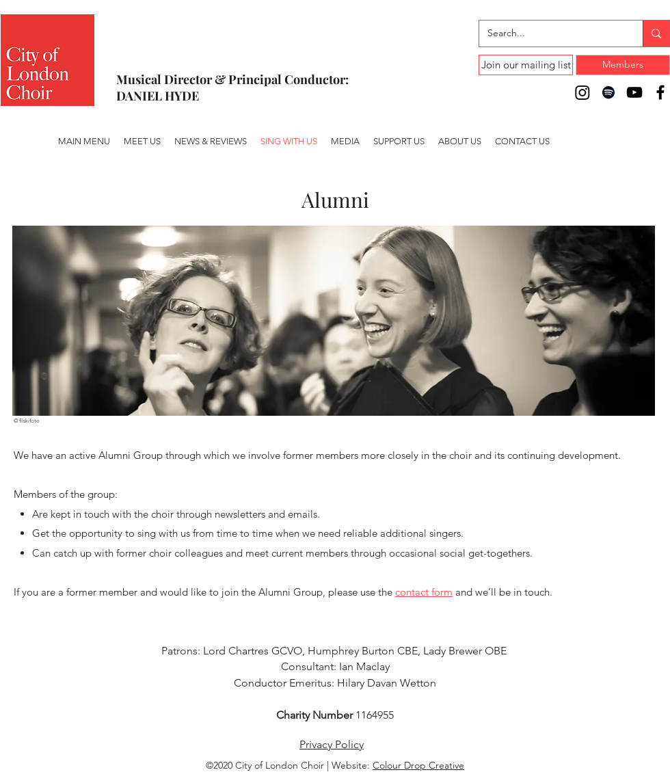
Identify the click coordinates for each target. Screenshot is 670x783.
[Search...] (550, 34)
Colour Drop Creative (418, 765)
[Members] (623, 65)
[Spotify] (608, 92)
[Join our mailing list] (526, 65)
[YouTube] (634, 92)
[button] (345, 141)
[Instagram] (582, 92)
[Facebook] (660, 92)
